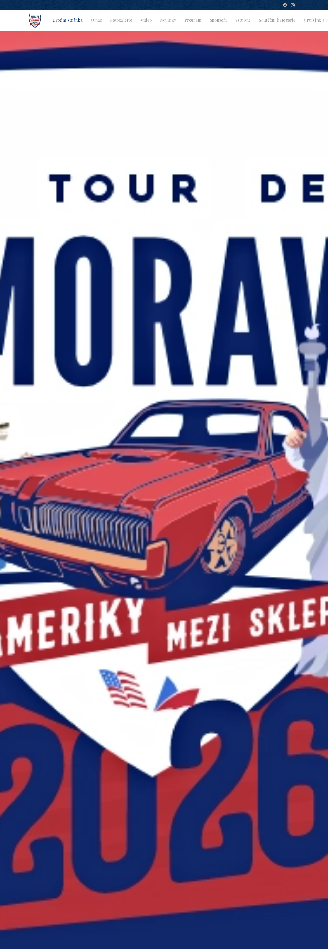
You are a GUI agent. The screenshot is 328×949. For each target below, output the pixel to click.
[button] (284, 20)
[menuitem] (157, 20)
